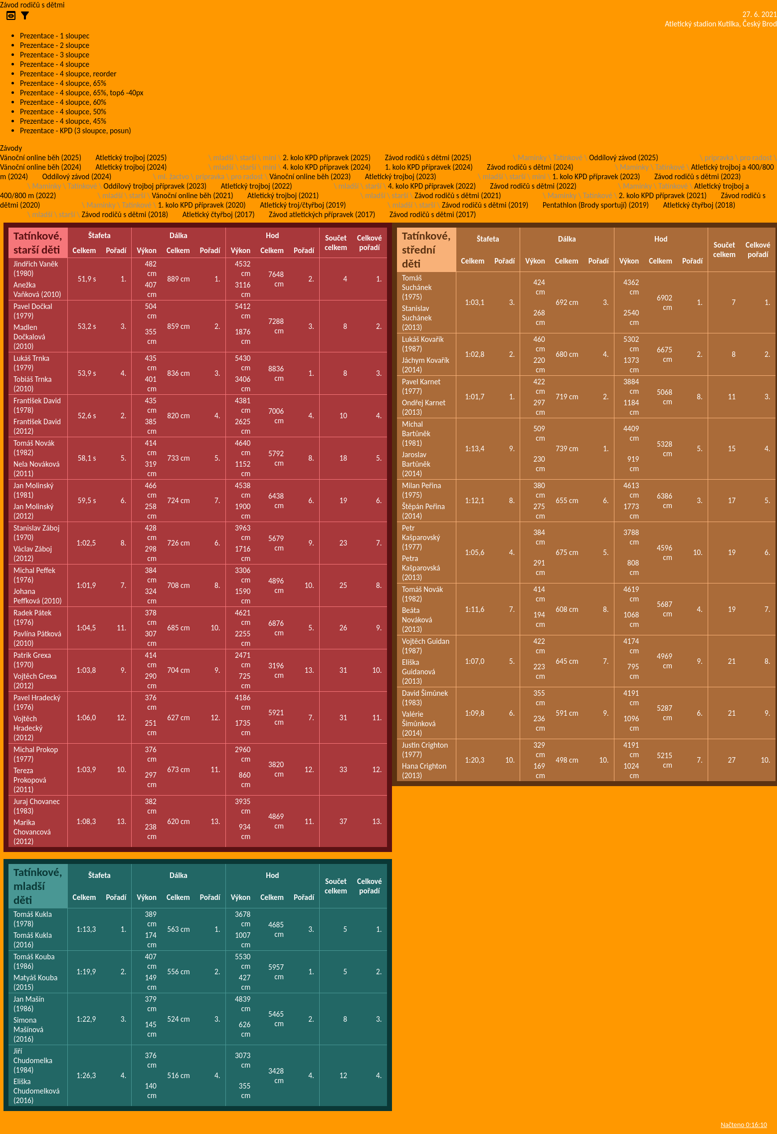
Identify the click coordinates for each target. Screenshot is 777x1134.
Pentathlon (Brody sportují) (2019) (596, 205)
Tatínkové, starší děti (37, 243)
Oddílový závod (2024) (77, 176)
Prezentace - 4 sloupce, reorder (68, 73)
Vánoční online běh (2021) (192, 195)
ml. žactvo (173, 176)
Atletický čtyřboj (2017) (219, 214)
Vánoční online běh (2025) (40, 157)
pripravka (719, 157)
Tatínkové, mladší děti (37, 886)
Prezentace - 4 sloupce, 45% (63, 121)
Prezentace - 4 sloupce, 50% (63, 111)
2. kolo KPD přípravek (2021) (663, 195)
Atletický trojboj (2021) (283, 195)
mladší (223, 157)
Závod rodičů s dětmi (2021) (457, 195)
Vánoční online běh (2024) (40, 167)
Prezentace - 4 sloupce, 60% (63, 102)
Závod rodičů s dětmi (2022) (533, 186)
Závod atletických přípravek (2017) (322, 214)
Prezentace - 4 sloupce (54, 64)
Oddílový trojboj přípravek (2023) (155, 186)
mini (269, 157)
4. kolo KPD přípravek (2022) (432, 186)
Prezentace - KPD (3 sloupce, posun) (75, 130)
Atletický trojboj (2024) (131, 167)
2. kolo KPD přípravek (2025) (327, 157)
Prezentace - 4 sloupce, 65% (63, 83)
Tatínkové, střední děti (426, 250)
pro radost (756, 157)
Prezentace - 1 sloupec (54, 35)
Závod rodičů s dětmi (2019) (485, 205)
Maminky (532, 157)
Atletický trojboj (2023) (400, 176)
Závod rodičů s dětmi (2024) (530, 167)
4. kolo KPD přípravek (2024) (327, 167)
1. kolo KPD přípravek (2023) (596, 176)
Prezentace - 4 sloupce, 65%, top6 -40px (81, 92)
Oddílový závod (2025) (623, 157)
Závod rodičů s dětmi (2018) (125, 214)
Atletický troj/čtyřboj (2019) (303, 205)
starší (248, 157)
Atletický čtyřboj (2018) (699, 205)
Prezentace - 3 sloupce (54, 54)
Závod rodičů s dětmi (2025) (428, 157)
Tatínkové (568, 157)
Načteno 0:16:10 (744, 1125)
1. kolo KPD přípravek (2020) (202, 205)
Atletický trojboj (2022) (256, 186)
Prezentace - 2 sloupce (54, 45)
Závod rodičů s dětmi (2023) (697, 176)
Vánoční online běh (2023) (310, 176)
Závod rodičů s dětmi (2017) (432, 214)
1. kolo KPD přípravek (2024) (429, 167)
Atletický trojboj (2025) (131, 157)
